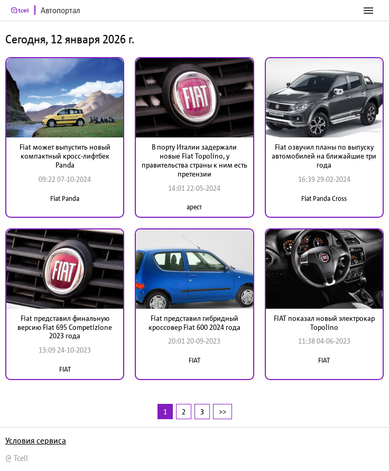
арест (194, 207)
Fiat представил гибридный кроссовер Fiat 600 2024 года (194, 322)
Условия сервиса (35, 440)
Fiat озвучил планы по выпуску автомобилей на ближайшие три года (324, 156)
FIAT (65, 369)
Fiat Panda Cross (324, 198)
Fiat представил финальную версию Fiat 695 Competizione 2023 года (64, 327)
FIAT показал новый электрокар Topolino (324, 322)
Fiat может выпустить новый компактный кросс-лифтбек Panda (65, 156)
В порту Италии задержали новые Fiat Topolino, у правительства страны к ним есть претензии (194, 160)
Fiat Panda (64, 198)
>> (222, 411)
